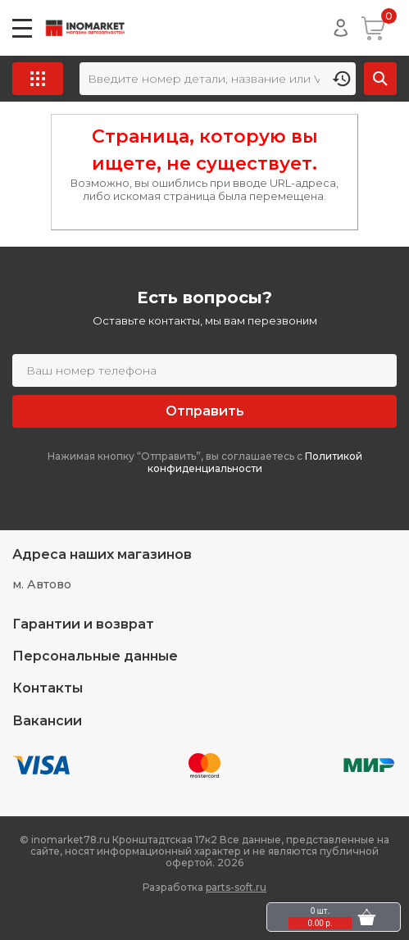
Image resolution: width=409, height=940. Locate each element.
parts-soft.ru (236, 887)
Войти (341, 28)
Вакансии (47, 721)
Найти (380, 78)
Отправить (205, 411)
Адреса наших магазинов (102, 554)
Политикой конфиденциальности (255, 462)
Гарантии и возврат (83, 624)
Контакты (47, 688)
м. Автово (41, 584)
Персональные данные (95, 656)
